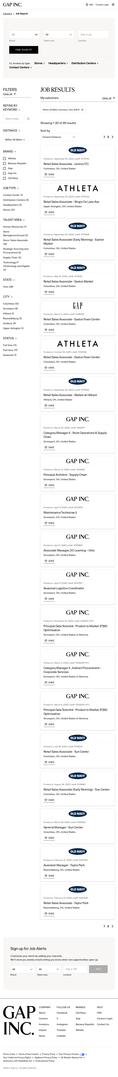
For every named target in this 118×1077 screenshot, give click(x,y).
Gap (10, 168)
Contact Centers (19, 67)
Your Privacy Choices (69, 1054)
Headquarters (56, 63)
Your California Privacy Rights (17, 1057)
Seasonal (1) (9, 355)
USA (89, 4)
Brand (12, 40)
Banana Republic (17, 163)
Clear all (9, 94)
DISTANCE (12, 131)
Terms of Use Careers (29, 1054)
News (42, 1035)
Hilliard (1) (8, 313)
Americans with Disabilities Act (17, 1061)
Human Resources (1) (14, 227)
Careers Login (102, 4)
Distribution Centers (83, 63)
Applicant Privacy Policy (46, 1057)
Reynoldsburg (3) (12, 318)
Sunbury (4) (9, 323)
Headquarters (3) (12, 205)
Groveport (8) (10, 308)
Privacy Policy (48, 1054)
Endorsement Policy (44, 1061)
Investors (44, 1024)
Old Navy (12, 178)
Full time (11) (10, 345)
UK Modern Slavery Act (71, 1057)
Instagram (62, 1024)
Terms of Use (9, 1054)
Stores (38, 63)
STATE (9, 280)
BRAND (10, 152)
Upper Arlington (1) (13, 328)
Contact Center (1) (13, 195)
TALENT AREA (14, 220)
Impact (42, 1030)
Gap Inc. (12, 173)
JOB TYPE (11, 188)
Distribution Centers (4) (16, 200)
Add (98, 969)
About (42, 1012)
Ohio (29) (8, 287)
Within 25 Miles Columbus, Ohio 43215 (63, 110)
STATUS (10, 338)
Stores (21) (9, 210)
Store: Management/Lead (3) (15, 233)
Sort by (45, 130)
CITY (8, 297)
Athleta (11, 158)
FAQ (99, 1012)
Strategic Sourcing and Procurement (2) (15, 250)
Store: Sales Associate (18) (15, 242)
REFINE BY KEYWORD (12, 108)
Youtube (61, 1030)
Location (82, 40)
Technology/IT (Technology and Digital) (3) (16, 266)
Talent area (49, 40)
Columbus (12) (11, 304)
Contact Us (103, 1024)
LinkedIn (61, 1035)
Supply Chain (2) (12, 257)
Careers (7, 13)
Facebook (62, 1012)
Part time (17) (10, 350)
